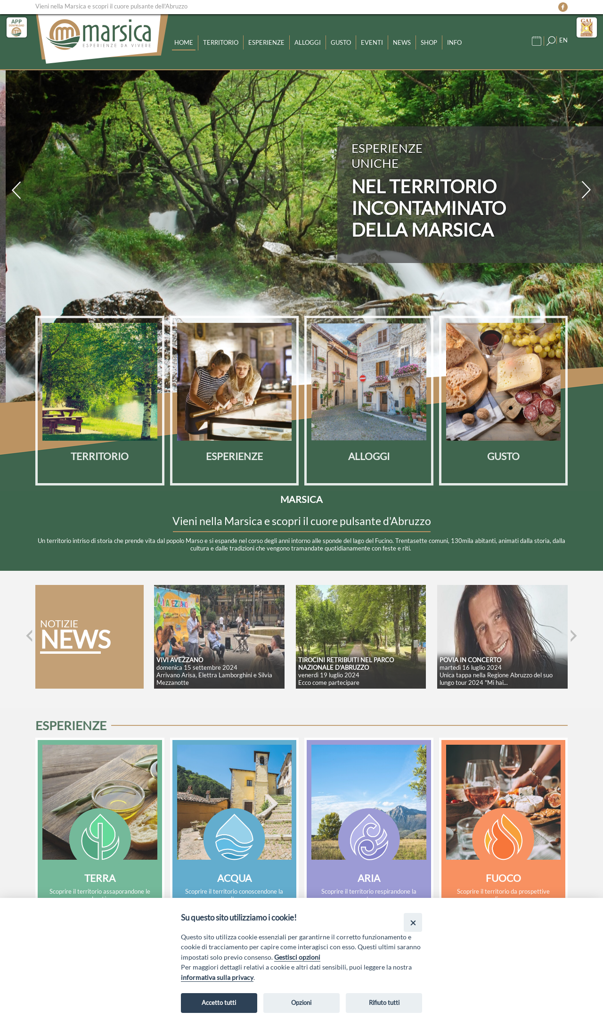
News (402, 42)
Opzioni (301, 1002)
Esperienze (266, 42)
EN (563, 40)
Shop (429, 42)
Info (454, 42)
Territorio (220, 42)
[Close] (413, 922)
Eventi (372, 42)
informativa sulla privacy (217, 977)
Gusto (341, 42)
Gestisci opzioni (297, 957)
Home (183, 42)
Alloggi (307, 42)
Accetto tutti (219, 1002)
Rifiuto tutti (384, 1002)
